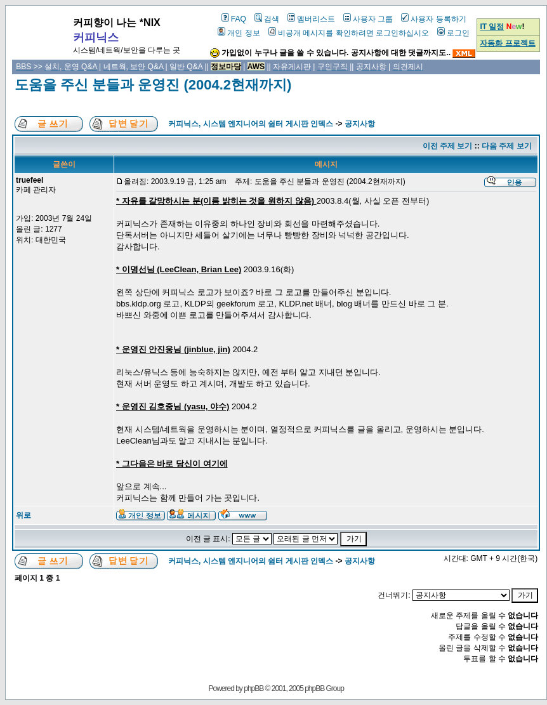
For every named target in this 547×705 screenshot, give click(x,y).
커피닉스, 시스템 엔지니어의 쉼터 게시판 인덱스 (250, 123)
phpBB (253, 688)
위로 (23, 515)
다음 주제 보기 (507, 146)
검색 (266, 19)
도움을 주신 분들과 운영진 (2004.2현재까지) (153, 85)
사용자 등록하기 (433, 19)
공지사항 (360, 123)
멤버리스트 (311, 19)
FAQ (233, 19)
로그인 (453, 33)
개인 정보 (239, 33)
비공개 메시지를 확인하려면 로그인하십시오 (348, 33)
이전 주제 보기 (448, 146)
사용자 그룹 (368, 19)
